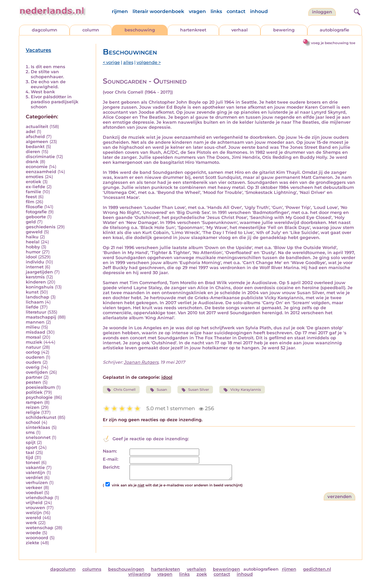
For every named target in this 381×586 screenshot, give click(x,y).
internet (35, 266)
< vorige (111, 62)
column (90, 29)
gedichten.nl (317, 569)
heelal (33, 241)
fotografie (36, 211)
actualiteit (37, 126)
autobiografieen (261, 569)
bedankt (35, 146)
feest (31, 196)
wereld (33, 517)
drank (32, 161)
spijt (30, 442)
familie (33, 191)
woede (33, 532)
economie (37, 166)
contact (236, 11)
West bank (43, 91)
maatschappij (41, 317)
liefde (32, 307)
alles (128, 62)
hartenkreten (165, 569)
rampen (34, 402)
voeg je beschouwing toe (333, 43)
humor (33, 251)
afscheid (35, 136)
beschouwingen (126, 569)
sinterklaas (38, 427)
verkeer (34, 487)
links (216, 11)
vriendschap (39, 497)
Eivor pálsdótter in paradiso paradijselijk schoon (54, 101)
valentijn (35, 472)
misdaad (35, 332)
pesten (33, 382)
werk (31, 522)
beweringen (226, 569)
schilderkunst (41, 417)
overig (33, 367)
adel (30, 131)
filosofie (34, 206)
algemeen (37, 141)
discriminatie (40, 156)
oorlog (33, 352)
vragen (197, 11)
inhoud (259, 11)
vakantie (35, 467)
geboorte (36, 216)
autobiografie (334, 29)
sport (31, 447)
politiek (34, 392)
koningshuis (40, 286)
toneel (33, 462)
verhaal (239, 29)
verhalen (196, 569)
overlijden (37, 372)
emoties (35, 176)
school (33, 422)
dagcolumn (44, 29)
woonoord (37, 537)
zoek (202, 574)
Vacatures (38, 50)
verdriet (34, 477)
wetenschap (39, 527)
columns (91, 569)
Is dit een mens (48, 66)
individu (35, 261)
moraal (33, 337)
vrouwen (35, 507)
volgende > (149, 62)
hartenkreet (193, 29)
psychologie (39, 397)
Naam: (110, 451)
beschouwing (140, 29)
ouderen (35, 357)
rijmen (120, 11)
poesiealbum (40, 387)
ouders (33, 362)
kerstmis (35, 276)
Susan (158, 389)
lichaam (35, 302)
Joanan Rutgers (141, 362)
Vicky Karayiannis (241, 389)
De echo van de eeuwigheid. (48, 84)
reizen (33, 407)
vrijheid (34, 502)
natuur (33, 347)
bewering (284, 29)
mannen (35, 322)
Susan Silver (195, 389)
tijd (29, 457)
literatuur (36, 312)
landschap (37, 297)
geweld (34, 231)
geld (31, 221)
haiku (32, 236)
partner (34, 377)
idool (31, 256)
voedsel (34, 492)
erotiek (33, 181)
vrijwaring (139, 574)
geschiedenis (41, 226)
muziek (34, 342)
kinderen (36, 281)
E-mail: (110, 459)
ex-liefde (35, 186)
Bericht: (111, 467)
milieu (33, 327)
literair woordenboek (158, 11)
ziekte (32, 542)
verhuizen (37, 482)
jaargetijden (39, 271)
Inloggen (322, 11)
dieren (33, 151)
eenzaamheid (41, 171)
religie (33, 412)
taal (30, 452)
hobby (33, 246)
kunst (32, 292)
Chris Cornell (121, 389)
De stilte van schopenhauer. (47, 74)
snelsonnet (38, 437)
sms (30, 432)
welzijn (34, 512)
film (30, 201)
